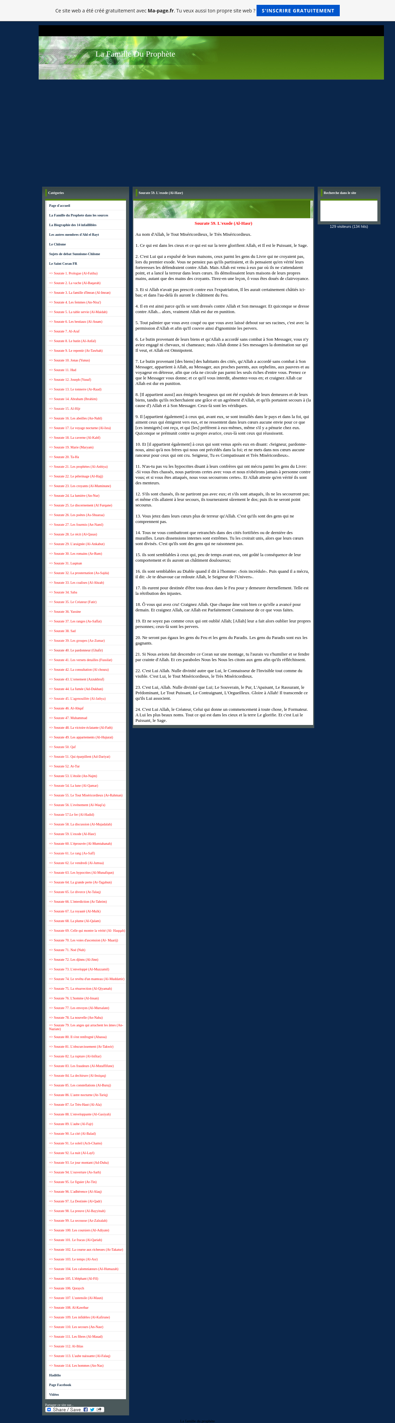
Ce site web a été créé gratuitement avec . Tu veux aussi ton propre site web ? (197, 10)
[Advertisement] (211, 131)
